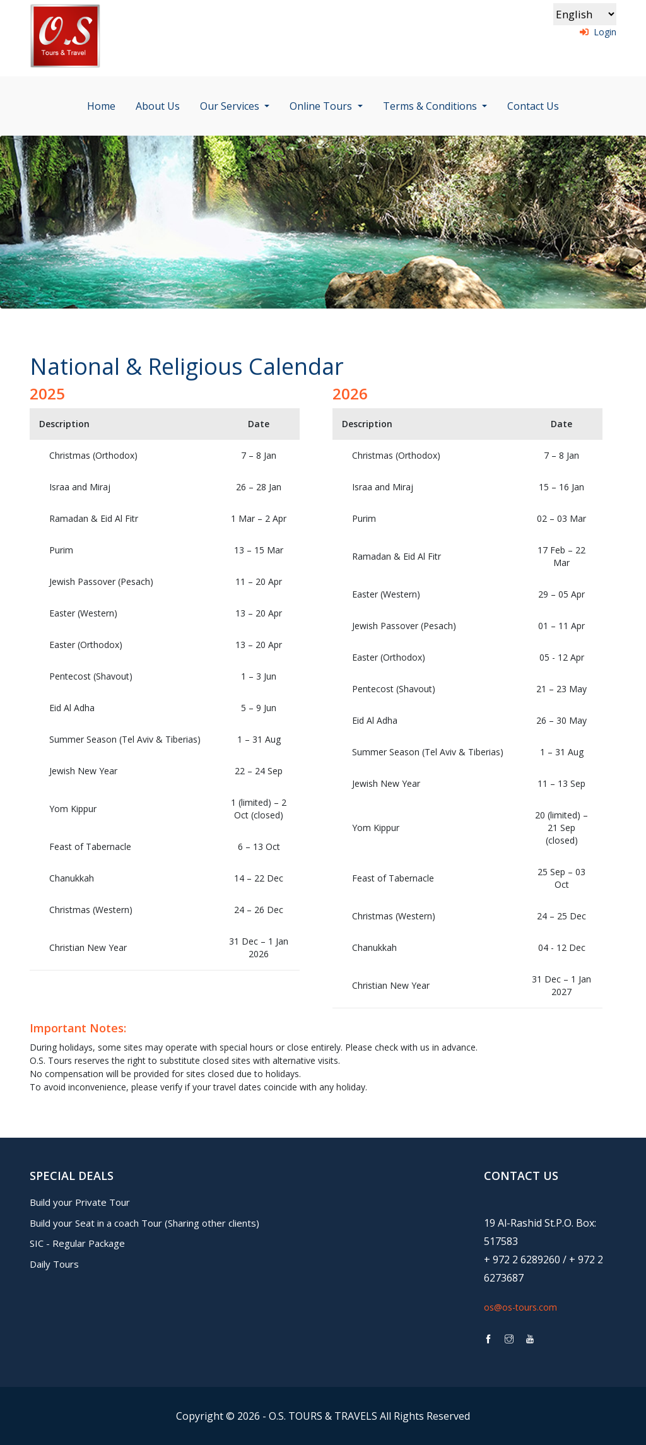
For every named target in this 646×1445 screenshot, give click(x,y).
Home (101, 106)
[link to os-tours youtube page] (530, 1339)
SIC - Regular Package (77, 1243)
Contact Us (533, 106)
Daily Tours (54, 1264)
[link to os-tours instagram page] (509, 1339)
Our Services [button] (231, 106)
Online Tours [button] (322, 106)
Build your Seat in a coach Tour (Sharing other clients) (144, 1223)
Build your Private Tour (80, 1202)
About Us (158, 106)
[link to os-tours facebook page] (488, 1339)
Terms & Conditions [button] (431, 106)
